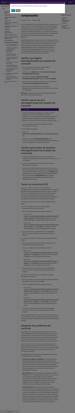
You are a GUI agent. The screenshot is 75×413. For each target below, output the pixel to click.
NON (18, 10)
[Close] (64, 3)
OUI (13, 10)
